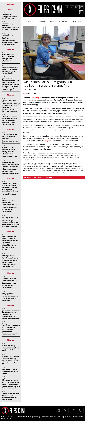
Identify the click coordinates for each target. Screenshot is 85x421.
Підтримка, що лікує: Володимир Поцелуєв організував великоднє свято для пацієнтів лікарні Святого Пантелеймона (10, 282)
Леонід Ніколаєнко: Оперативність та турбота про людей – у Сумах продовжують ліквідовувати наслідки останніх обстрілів (11, 329)
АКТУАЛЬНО (63, 21)
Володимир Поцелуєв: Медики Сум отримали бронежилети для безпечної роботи (10, 70)
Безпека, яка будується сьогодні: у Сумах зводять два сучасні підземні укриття (10, 396)
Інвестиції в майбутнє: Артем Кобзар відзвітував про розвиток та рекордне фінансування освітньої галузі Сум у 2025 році (10, 221)
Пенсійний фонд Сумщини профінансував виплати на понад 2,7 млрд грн (10, 26)
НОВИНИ (41, 21)
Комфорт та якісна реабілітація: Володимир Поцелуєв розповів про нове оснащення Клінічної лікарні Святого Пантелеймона (9, 205)
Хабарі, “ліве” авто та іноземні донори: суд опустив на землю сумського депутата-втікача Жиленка (9, 120)
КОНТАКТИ (77, 21)
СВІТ (52, 21)
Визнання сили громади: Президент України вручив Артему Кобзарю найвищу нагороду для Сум (11, 360)
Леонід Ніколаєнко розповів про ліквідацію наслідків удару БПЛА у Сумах (10, 348)
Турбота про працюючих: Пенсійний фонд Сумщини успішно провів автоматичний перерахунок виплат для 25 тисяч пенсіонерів (11, 383)
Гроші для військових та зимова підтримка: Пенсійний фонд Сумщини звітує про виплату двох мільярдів (11, 314)
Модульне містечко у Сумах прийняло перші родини (10, 371)
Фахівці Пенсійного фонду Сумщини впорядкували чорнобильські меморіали (8, 58)
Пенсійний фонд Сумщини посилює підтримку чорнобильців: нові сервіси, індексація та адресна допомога (10, 39)
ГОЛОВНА (30, 21)
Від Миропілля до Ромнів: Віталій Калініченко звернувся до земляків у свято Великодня (10, 296)
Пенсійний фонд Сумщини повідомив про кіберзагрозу (9, 16)
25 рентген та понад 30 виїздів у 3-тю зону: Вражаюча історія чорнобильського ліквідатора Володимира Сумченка (10, 152)
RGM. (50, 108)
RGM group (35, 98)
